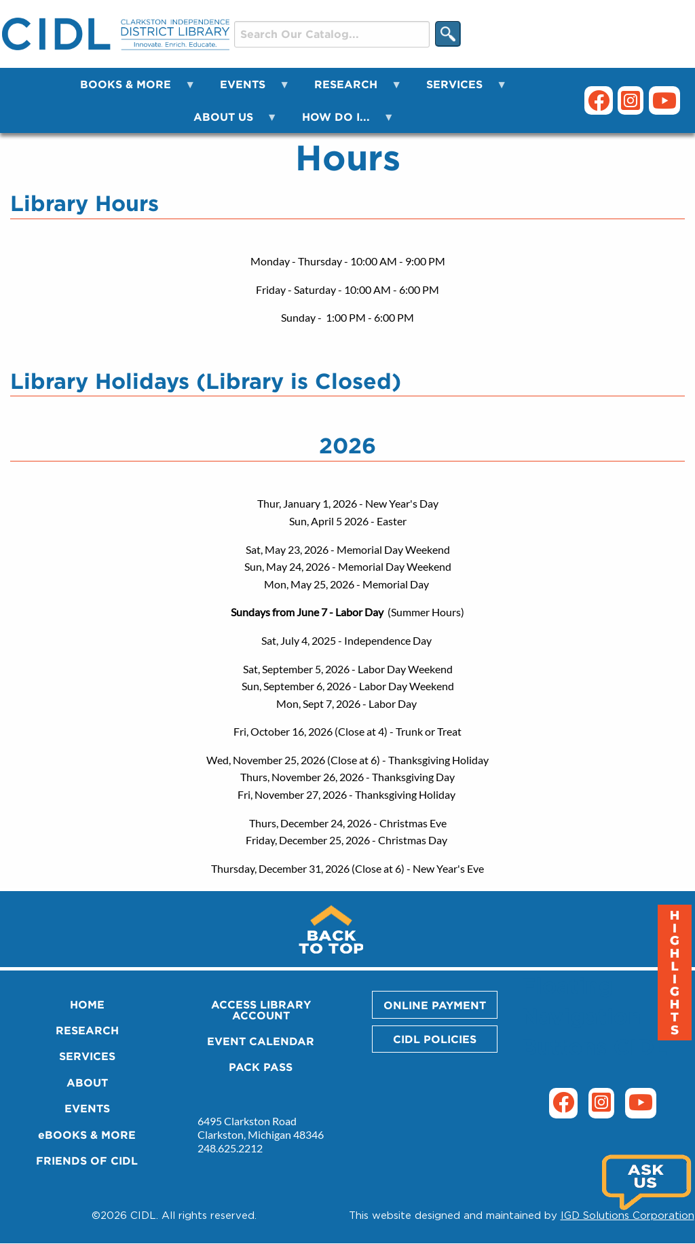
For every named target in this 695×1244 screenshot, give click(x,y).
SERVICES (87, 1056)
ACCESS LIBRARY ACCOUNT (261, 1009)
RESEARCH (87, 1030)
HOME (87, 1004)
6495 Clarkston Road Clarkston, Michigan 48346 (261, 1127)
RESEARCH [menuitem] (350, 89)
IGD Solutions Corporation (627, 1214)
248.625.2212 (230, 1148)
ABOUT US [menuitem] (227, 122)
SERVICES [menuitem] (458, 89)
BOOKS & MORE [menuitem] (129, 89)
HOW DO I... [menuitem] (340, 122)
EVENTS (87, 1108)
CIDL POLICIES (434, 1039)
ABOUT (87, 1082)
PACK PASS (261, 1067)
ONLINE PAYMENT (434, 1005)
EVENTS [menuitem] (247, 89)
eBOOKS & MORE (87, 1135)
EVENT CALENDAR (260, 1041)
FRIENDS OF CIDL (87, 1160)
